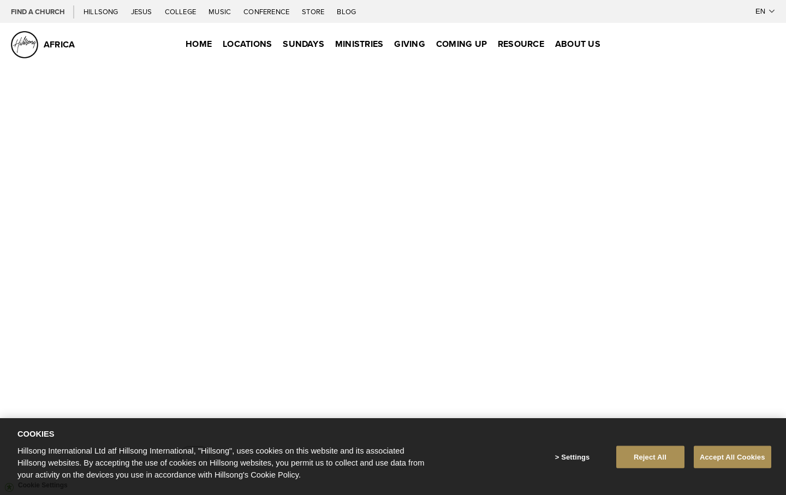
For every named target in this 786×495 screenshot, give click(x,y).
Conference (267, 11)
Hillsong (102, 11)
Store (314, 11)
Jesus (142, 11)
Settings (575, 459)
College (181, 11)
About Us (577, 44)
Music (221, 11)
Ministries (359, 44)
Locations (247, 44)
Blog (346, 11)
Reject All (650, 459)
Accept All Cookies (732, 459)
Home (199, 44)
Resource (521, 44)
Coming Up (461, 44)
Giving (409, 44)
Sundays (303, 44)
